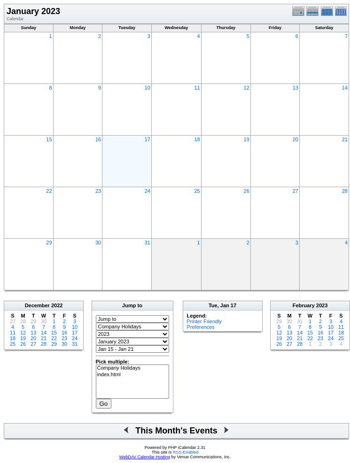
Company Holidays (132, 368)
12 (246, 88)
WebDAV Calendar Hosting (144, 457)
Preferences (201, 327)
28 (345, 191)
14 (345, 88)
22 (49, 191)
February (304, 305)
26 (246, 191)
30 (98, 242)
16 (98, 139)
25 (197, 191)
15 (49, 139)
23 (98, 191)
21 (345, 139)
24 (147, 191)
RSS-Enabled (186, 452)
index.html (132, 375)
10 (147, 88)
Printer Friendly (204, 321)
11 (197, 88)
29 (49, 242)
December (37, 305)
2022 (56, 305)
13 (295, 88)
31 (147, 242)
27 (295, 191)
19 (246, 139)
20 (295, 139)
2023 (321, 305)
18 (197, 139)
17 (147, 139)
